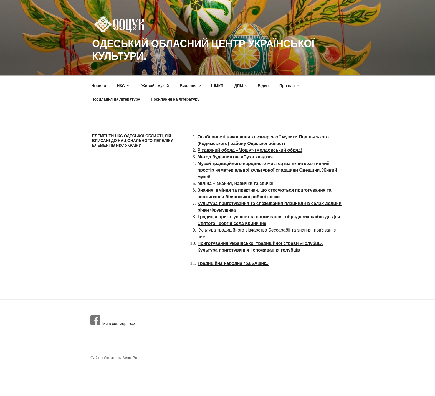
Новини (99, 85)
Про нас (289, 85)
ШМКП (217, 85)
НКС (123, 85)
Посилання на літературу (116, 99)
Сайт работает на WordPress (116, 358)
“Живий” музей (154, 85)
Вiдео (263, 85)
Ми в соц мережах (112, 323)
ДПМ (241, 85)
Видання (191, 85)
